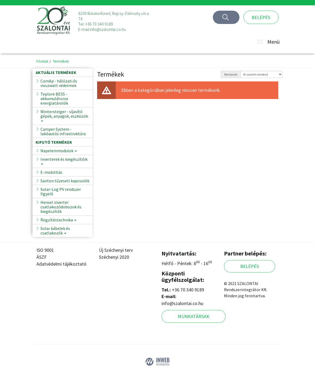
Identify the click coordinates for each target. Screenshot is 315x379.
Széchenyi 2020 (114, 257)
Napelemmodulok (58, 151)
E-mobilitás (51, 172)
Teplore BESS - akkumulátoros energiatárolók (54, 98)
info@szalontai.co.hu (108, 29)
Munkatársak (193, 316)
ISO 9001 (45, 250)
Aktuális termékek (56, 72)
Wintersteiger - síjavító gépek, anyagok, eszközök (64, 117)
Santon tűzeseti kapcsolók (64, 180)
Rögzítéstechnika (58, 220)
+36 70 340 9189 (99, 24)
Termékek (61, 61)
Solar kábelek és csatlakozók (55, 231)
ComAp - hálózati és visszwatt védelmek (58, 83)
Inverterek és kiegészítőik (64, 162)
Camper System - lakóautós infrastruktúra (63, 131)
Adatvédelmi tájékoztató (61, 264)
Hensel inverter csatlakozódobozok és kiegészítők (60, 207)
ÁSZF (41, 257)
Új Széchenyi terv (116, 250)
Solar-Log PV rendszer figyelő (60, 191)
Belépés (261, 17)
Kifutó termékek (54, 142)
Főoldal (42, 61)
